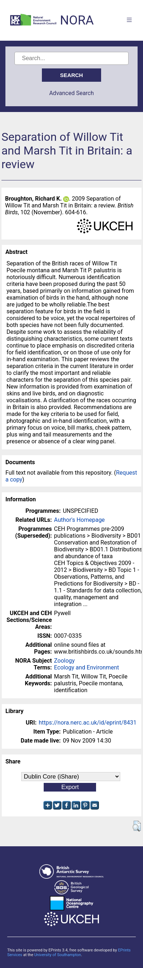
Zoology (64, 660)
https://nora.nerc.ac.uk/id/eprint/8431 (87, 722)
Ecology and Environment (86, 667)
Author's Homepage (79, 519)
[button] (137, 826)
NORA (77, 20)
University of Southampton (57, 955)
